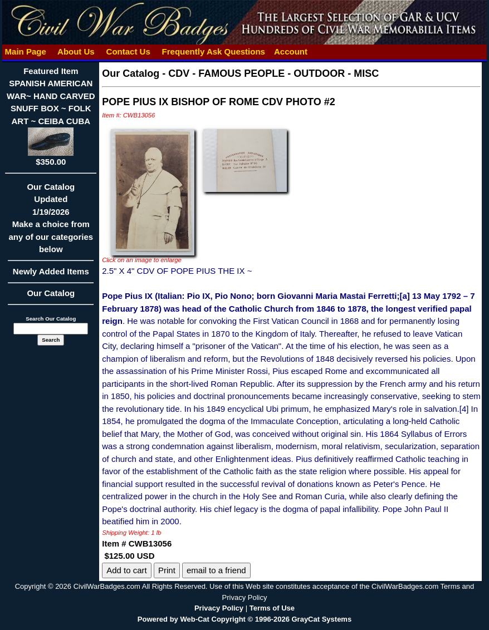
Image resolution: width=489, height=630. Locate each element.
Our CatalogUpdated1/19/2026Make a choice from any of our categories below (51, 222)
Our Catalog (51, 293)
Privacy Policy (218, 608)
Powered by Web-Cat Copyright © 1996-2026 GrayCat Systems (244, 619)
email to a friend (216, 570)
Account (290, 51)
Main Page (25, 51)
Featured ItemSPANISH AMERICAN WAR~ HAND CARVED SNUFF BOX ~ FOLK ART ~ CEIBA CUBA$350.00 (51, 116)
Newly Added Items (51, 275)
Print (166, 570)
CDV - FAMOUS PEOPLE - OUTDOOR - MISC (273, 73)
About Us (75, 51)
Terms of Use (272, 608)
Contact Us (128, 51)
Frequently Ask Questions (213, 51)
